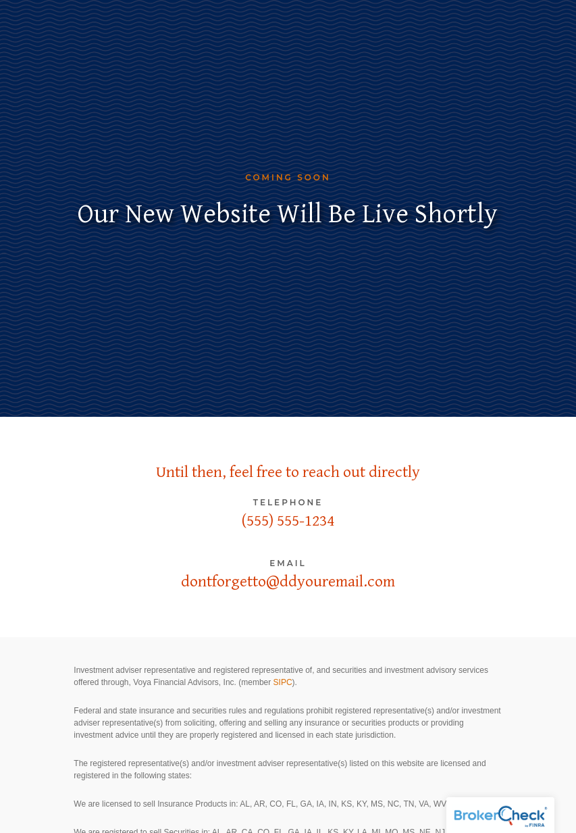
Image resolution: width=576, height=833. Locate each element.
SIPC (282, 682)
